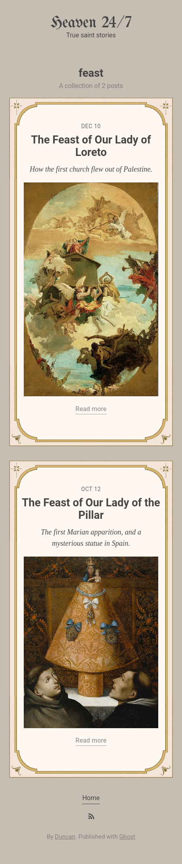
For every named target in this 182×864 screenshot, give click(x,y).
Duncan (65, 836)
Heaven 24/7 (91, 23)
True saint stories (91, 35)
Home (90, 798)
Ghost (127, 836)
